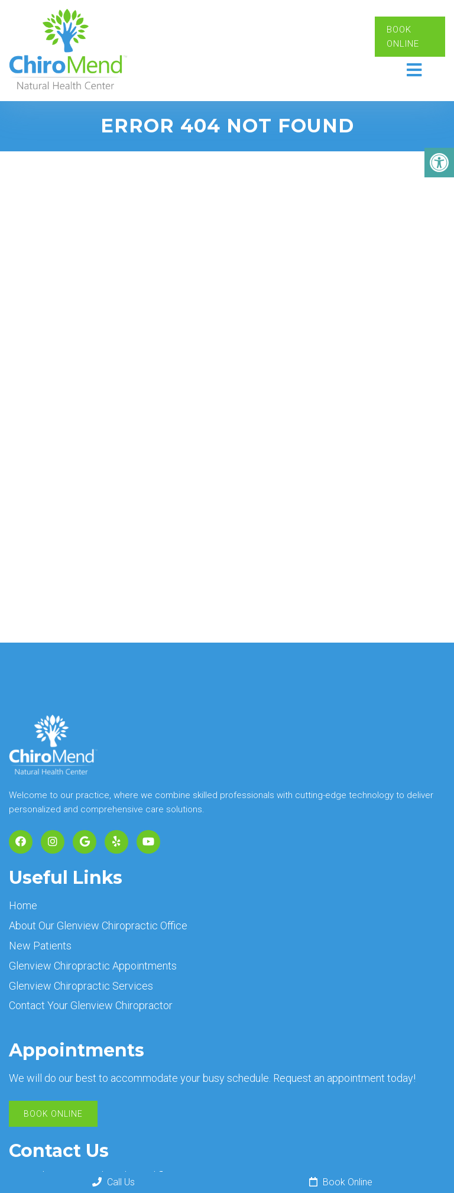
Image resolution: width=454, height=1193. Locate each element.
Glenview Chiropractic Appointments (93, 965)
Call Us (113, 1182)
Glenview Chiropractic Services (81, 986)
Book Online (403, 36)
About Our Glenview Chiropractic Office (98, 925)
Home (23, 905)
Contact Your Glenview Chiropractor (91, 1005)
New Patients (40, 945)
